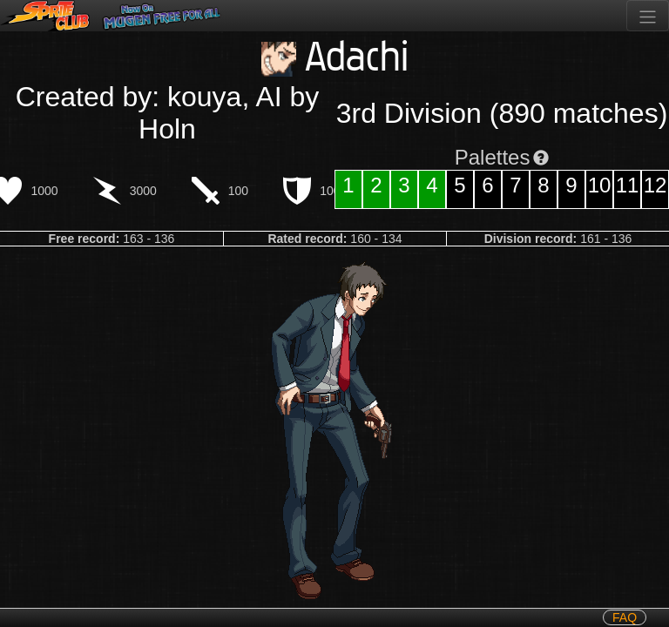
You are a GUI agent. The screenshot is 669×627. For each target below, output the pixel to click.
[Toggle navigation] (647, 15)
